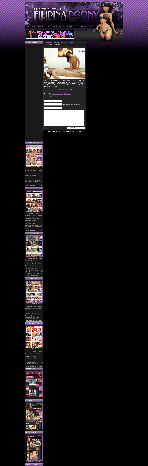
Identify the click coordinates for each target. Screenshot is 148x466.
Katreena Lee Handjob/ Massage (58, 42)
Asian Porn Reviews (34, 348)
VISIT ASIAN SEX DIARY (34, 321)
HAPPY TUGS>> (65, 89)
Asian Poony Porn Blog (34, 398)
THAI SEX (48, 26)
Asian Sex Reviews (34, 213)
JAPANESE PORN (59, 26)
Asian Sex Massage (54, 44)
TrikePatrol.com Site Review (34, 258)
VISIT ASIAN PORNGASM (34, 185)
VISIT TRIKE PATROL (34, 275)
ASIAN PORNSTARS (37, 26)
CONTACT (91, 26)
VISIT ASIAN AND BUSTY (34, 230)
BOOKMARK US (81, 26)
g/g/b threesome (78, 82)
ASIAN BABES (70, 26)
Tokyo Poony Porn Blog (34, 461)
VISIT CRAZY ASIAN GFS (34, 366)
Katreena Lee (67, 94)
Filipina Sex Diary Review (34, 303)
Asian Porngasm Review (34, 168)
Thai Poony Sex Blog (34, 429)
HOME (27, 26)
